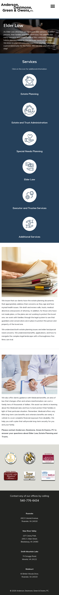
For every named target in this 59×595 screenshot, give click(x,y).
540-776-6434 (29, 500)
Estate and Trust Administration (30, 122)
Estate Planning (29, 93)
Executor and (29, 208)
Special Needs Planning (30, 151)
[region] (29, 36)
